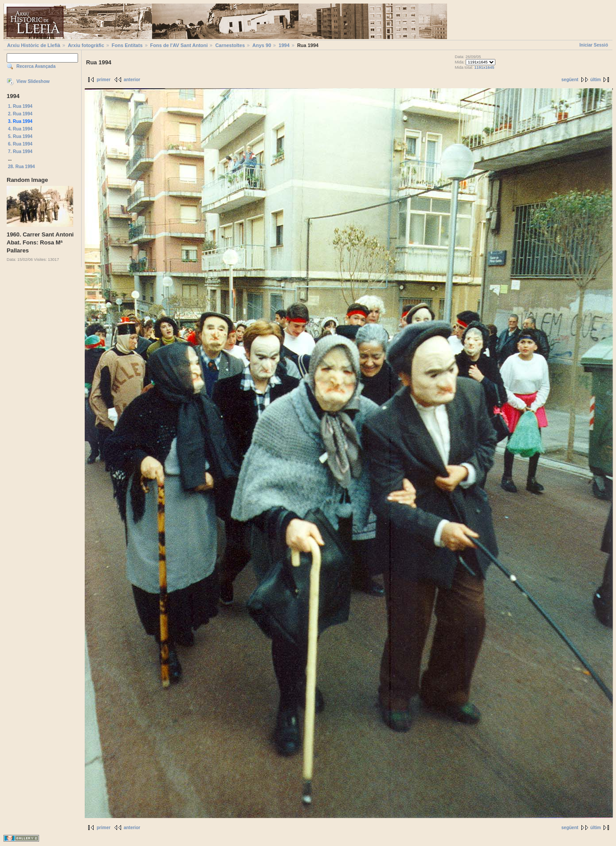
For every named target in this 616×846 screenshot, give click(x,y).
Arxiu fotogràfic (86, 45)
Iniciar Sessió (594, 45)
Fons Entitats (127, 45)
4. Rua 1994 (20, 128)
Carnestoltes (230, 45)
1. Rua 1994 (20, 106)
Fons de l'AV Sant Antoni (179, 45)
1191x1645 (484, 67)
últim (595, 79)
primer (103, 79)
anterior (132, 79)
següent (569, 79)
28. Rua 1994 (21, 166)
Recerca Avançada (35, 66)
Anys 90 (261, 45)
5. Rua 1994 (20, 136)
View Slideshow (33, 81)
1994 (284, 45)
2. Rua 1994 (20, 113)
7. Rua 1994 (20, 151)
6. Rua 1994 (20, 144)
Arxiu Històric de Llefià (33, 45)
